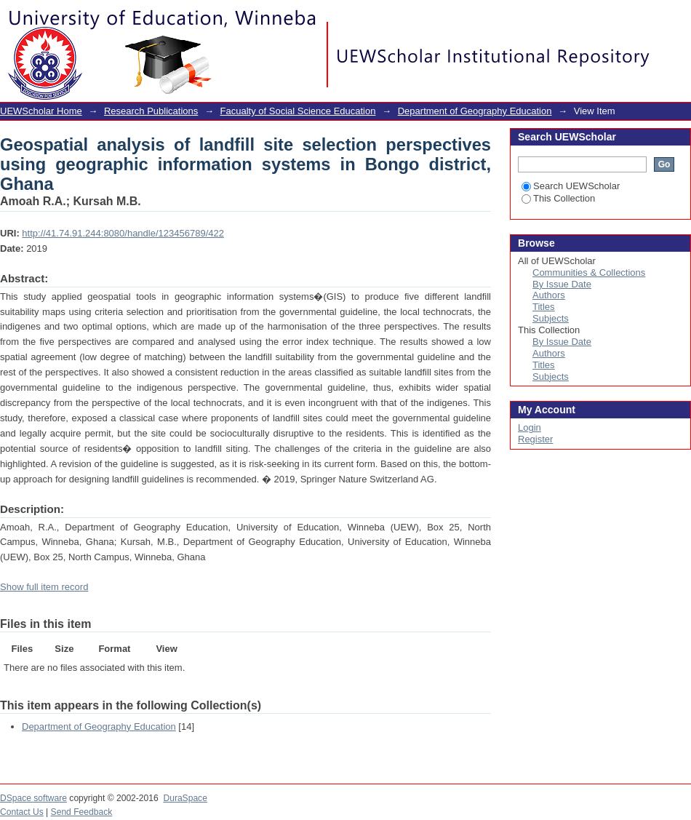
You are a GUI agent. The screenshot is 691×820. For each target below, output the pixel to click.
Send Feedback (82, 812)
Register (535, 439)
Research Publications (151, 111)
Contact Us (22, 812)
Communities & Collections (588, 272)
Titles (543, 306)
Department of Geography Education (475, 111)
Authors (548, 295)
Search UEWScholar (571, 185)
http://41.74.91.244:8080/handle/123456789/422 (123, 233)
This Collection (558, 198)
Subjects (550, 318)
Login (679, 17)
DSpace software (33, 798)
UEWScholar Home (41, 111)
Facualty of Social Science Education (298, 111)
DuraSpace (185, 798)
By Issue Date (561, 284)
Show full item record (44, 586)
